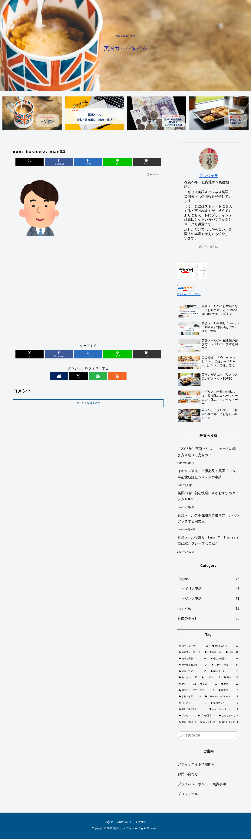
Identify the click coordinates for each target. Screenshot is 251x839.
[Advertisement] (88, 291)
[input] (208, 736)
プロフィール (188, 794)
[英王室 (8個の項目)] (228, 690)
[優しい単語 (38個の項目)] (224, 659)
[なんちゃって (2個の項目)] (228, 716)
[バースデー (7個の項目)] (192, 703)
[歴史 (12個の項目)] (187, 684)
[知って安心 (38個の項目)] (192, 659)
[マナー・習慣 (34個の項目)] (225, 665)
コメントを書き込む (88, 403)
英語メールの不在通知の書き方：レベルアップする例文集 (208, 518)
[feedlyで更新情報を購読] (92, 376)
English (108, 822)
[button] (139, 162)
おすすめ (141, 822)
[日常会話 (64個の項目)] (213, 652)
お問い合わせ (188, 774)
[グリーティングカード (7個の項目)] (221, 697)
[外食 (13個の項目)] (231, 678)
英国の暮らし (124, 822)
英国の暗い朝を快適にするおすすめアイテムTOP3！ (208, 496)
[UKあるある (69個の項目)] (225, 646)
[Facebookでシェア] (63, 162)
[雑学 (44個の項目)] (232, 652)
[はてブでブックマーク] (88, 162)
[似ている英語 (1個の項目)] (228, 722)
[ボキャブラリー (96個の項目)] (193, 646)
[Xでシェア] (37, 162)
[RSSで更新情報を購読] (101, 376)
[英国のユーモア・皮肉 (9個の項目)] (196, 690)
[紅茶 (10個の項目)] (208, 684)
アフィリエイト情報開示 (196, 764)
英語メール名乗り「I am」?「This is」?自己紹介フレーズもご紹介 (208, 540)
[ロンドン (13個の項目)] (211, 678)
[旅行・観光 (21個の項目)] (192, 671)
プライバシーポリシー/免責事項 (202, 784)
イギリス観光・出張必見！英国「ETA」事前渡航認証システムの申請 (208, 474)
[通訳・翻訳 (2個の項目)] (187, 722)
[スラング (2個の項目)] (207, 722)
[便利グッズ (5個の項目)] (224, 703)
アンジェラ (208, 176)
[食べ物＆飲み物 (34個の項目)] (193, 665)
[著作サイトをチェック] (75, 376)
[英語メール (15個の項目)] (224, 671)
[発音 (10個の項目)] (230, 684)
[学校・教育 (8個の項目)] (190, 697)
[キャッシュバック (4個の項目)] (224, 709)
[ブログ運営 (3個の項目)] (206, 716)
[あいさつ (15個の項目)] (188, 678)
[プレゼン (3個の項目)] (186, 716)
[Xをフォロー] (84, 376)
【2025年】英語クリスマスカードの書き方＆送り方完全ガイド (207, 452)
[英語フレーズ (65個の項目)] (189, 652)
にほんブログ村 (189, 294)
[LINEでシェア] (113, 162)
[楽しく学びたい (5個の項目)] (192, 709)
